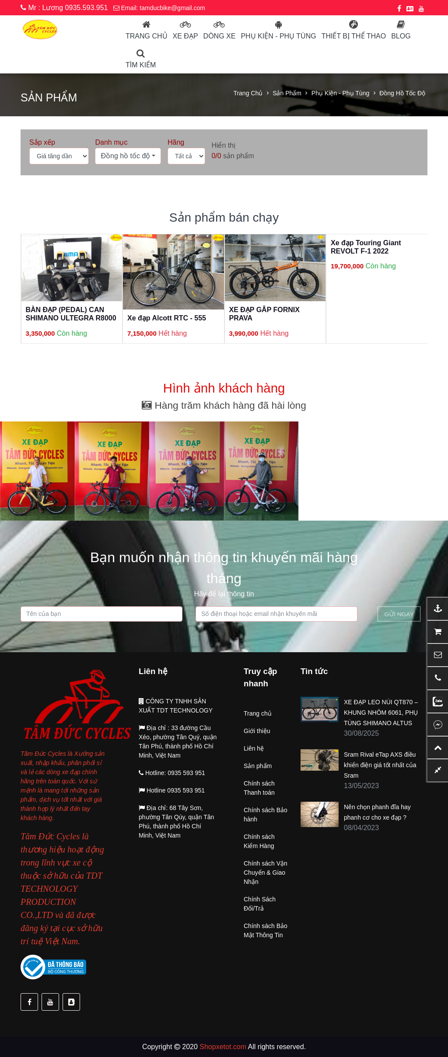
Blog (400, 36)
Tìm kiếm (141, 65)
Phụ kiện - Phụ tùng (340, 93)
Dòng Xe (219, 36)
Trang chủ (147, 36)
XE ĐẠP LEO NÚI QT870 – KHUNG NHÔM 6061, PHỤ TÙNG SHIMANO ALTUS (381, 713)
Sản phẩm (287, 93)
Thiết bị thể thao (354, 36)
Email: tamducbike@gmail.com (159, 7)
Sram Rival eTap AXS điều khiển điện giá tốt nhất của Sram (380, 765)
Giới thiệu (257, 730)
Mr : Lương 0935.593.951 (64, 7)
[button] (128, 156)
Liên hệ (254, 748)
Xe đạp (185, 36)
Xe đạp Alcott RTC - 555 (166, 318)
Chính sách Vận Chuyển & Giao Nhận (265, 872)
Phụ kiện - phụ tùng (278, 36)
